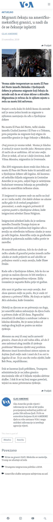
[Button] (46, 45)
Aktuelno (7, 12)
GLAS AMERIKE (9, 34)
